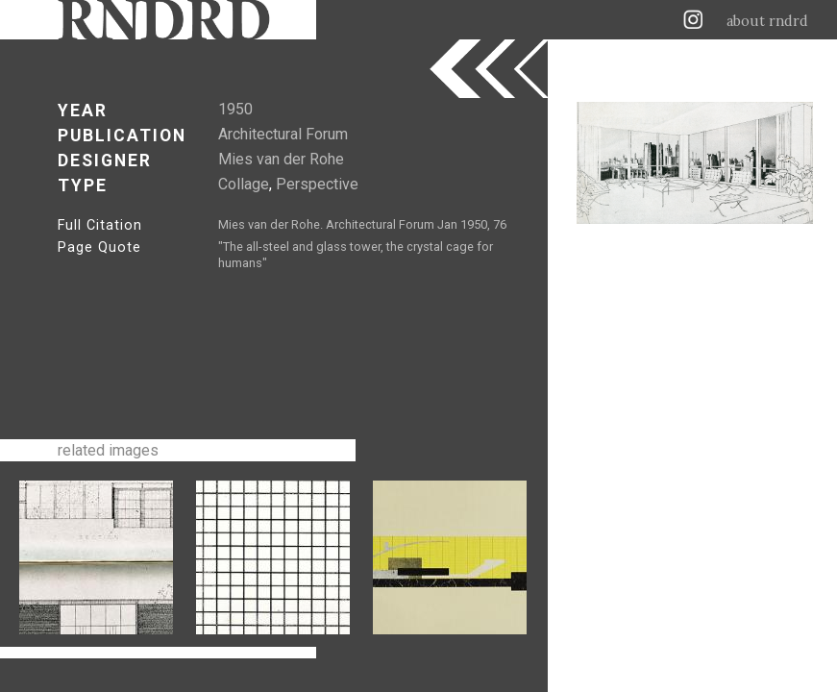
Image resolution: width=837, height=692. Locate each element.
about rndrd (767, 21)
